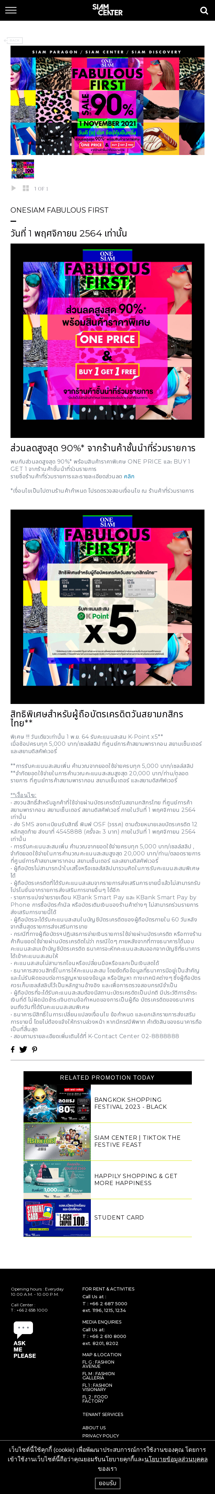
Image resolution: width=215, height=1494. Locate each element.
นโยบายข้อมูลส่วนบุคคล (176, 1459)
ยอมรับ (107, 1483)
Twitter (23, 1049)
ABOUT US (94, 1427)
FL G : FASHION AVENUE (98, 1364)
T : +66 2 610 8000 (104, 1336)
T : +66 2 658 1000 (29, 1310)
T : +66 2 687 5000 (104, 1303)
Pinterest (34, 1049)
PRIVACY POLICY (100, 1435)
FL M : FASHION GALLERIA (98, 1376)
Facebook (13, 1049)
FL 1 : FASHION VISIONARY (97, 1387)
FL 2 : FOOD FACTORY (95, 1399)
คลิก (129, 476)
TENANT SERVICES (102, 1414)
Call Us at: (93, 1329)
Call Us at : (94, 1296)
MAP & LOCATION (101, 1354)
